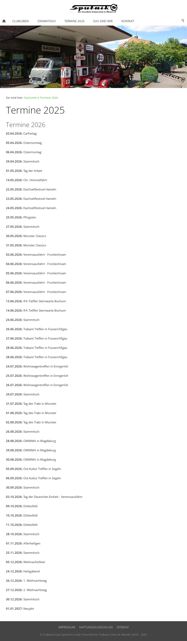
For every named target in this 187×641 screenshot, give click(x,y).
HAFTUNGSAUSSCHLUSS (96, 627)
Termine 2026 (49, 97)
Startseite (30, 97)
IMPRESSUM (66, 627)
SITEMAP (123, 627)
